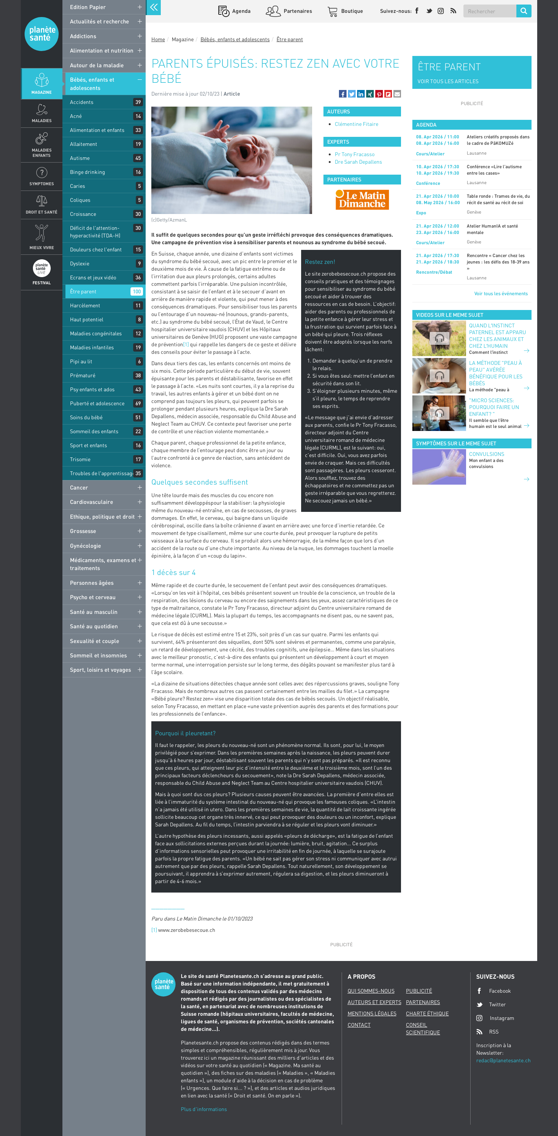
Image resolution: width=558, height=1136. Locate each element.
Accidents (81, 102)
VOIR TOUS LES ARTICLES (448, 81)
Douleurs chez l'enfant (96, 249)
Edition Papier (88, 6)
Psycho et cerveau (93, 597)
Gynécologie (85, 545)
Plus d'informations (204, 1109)
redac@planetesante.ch (503, 1060)
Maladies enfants (42, 152)
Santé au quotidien (94, 626)
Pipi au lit (81, 361)
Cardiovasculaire (91, 501)
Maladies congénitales (96, 333)
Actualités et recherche (99, 21)
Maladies (42, 120)
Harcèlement (85, 305)
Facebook (493, 991)
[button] (343, 94)
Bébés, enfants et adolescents (92, 83)
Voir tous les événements (501, 293)
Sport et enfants (88, 445)
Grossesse (83, 530)
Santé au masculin (94, 611)
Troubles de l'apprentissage (102, 473)
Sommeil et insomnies (98, 655)
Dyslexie (79, 263)
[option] (362, 199)
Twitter (491, 1004)
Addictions (83, 36)
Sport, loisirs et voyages (100, 669)
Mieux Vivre (42, 247)
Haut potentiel (86, 319)
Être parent (83, 291)
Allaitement (83, 144)
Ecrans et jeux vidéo (93, 277)
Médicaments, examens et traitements (103, 563)
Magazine (41, 92)
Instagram (495, 1018)
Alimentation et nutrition (102, 50)
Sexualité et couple (94, 640)
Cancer (79, 487)
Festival (42, 282)
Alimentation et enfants (97, 130)
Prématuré (82, 375)
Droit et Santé (42, 211)
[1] (186, 344)
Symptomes (42, 183)
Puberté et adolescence (97, 403)
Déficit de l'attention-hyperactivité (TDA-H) (95, 232)
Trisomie (80, 459)
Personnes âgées (91, 582)
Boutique (351, 11)
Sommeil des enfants (94, 431)
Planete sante (42, 34)
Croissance (83, 214)
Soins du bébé (86, 417)
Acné (76, 116)
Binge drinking (87, 172)
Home (158, 39)
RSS (487, 1031)
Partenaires (297, 11)
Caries (77, 186)
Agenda (240, 11)
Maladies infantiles (92, 347)
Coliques (80, 200)
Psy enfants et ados (92, 389)
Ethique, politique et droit (102, 516)
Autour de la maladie (97, 65)
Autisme (80, 158)
